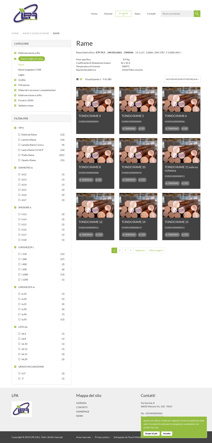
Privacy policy (102, 437)
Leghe (21, 74)
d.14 (142, 235)
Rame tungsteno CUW (29, 69)
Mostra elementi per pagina (182, 79)
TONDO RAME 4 (90, 116)
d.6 (184, 128)
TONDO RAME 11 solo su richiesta (181, 168)
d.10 (142, 180)
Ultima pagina (156, 250)
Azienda (108, 13)
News (137, 13)
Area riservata (83, 437)
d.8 (98, 180)
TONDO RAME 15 (176, 222)
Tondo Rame (129, 128)
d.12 (99, 235)
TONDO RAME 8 (90, 167)
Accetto (166, 433)
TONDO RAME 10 (133, 167)
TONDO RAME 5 (133, 116)
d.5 (141, 128)
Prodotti (123, 14)
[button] (27, 53)
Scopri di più (151, 433)
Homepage (82, 411)
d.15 (185, 235)
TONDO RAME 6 (176, 116)
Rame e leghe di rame (36, 33)
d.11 (185, 183)
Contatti (151, 13)
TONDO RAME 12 (90, 222)
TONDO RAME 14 (133, 222)
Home (94, 13)
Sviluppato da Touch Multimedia (130, 437)
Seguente (140, 250)
